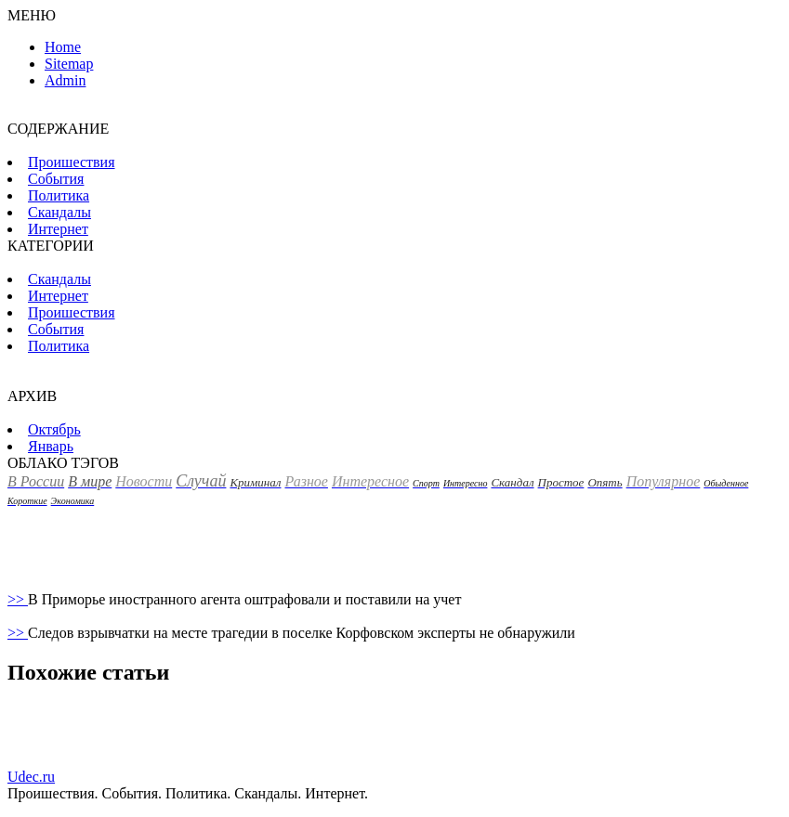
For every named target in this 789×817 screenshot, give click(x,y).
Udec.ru (31, 777)
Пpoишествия (71, 162)
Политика (58, 195)
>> (17, 599)
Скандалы (59, 212)
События (56, 179)
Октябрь (54, 429)
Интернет (58, 229)
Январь (50, 446)
